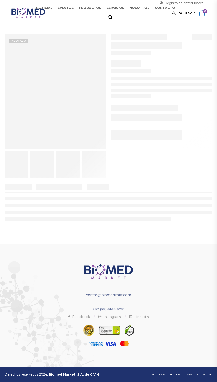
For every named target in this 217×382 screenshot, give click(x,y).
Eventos (66, 8)
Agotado (19, 40)
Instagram (109, 317)
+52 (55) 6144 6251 (109, 309)
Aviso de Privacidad (199, 374)
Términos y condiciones (166, 374)
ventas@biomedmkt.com (108, 295)
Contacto (165, 8)
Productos (90, 8)
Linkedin (139, 317)
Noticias (44, 8)
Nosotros (140, 8)
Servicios (115, 8)
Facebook (79, 317)
